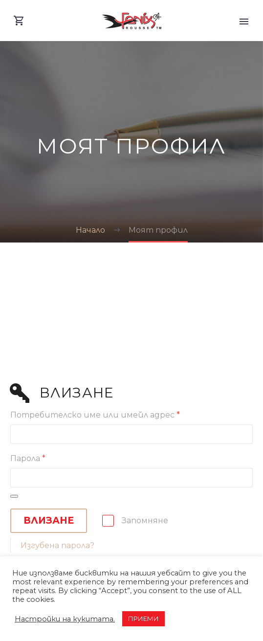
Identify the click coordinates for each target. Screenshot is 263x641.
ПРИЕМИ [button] (143, 618)
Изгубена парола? (57, 545)
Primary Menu (244, 21)
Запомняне (145, 520)
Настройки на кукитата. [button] (65, 619)
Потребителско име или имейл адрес (95, 415)
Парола (27, 458)
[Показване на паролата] (14, 496)
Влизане (48, 520)
